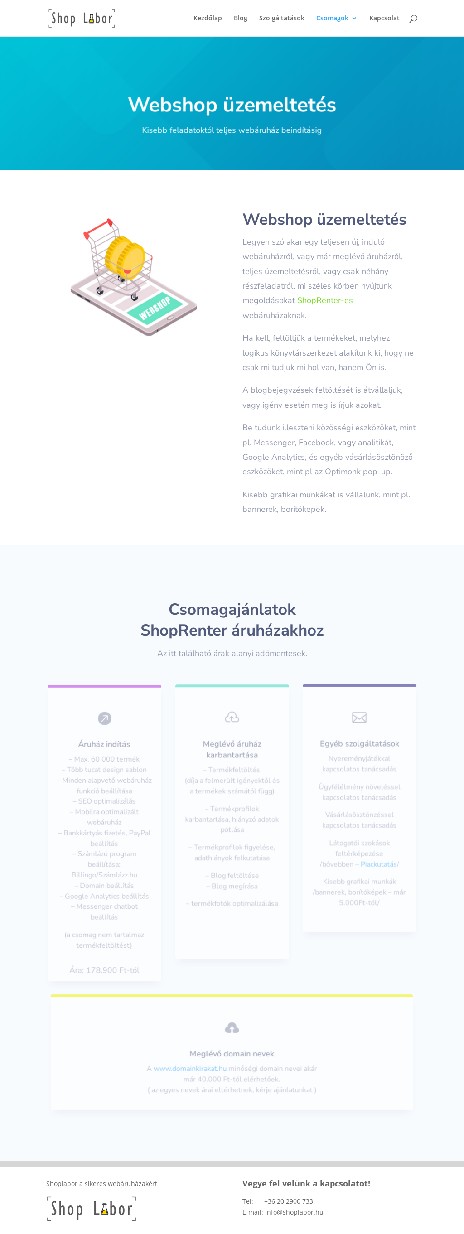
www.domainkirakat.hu (191, 1068)
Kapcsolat (384, 18)
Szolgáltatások (281, 18)
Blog (240, 18)
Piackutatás (378, 863)
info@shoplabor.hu (294, 1212)
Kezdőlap (207, 18)
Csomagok (332, 18)
